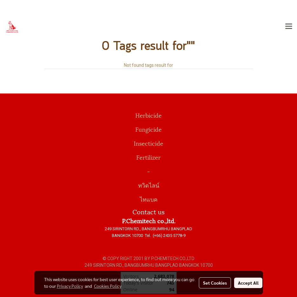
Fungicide (148, 129)
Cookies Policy (107, 286)
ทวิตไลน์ (148, 185)
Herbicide (148, 115)
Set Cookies (215, 283)
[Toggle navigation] (289, 27)
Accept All (248, 283)
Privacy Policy (70, 286)
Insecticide (148, 143)
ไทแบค (149, 199)
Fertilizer (148, 157)
